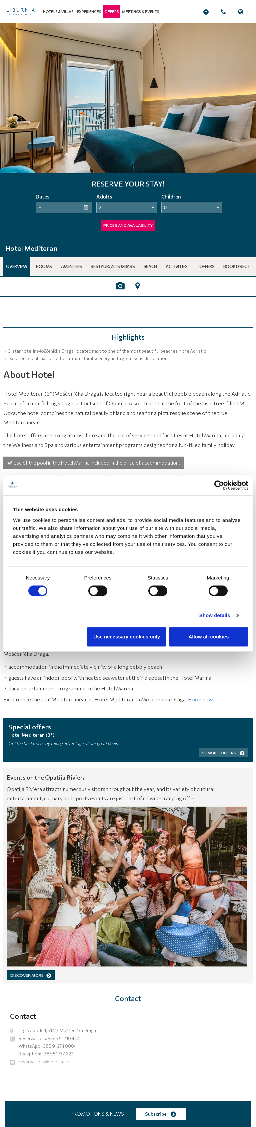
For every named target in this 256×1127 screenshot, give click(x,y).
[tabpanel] (128, 131)
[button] (111, 11)
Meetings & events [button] (140, 11)
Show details (214, 615)
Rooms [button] (44, 266)
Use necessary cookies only (126, 636)
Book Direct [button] (236, 266)
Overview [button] (16, 266)
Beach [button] (150, 266)
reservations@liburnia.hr (43, 1061)
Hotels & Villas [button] (58, 11)
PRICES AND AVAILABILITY (128, 225)
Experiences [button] (89, 11)
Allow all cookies (208, 636)
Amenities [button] (71, 266)
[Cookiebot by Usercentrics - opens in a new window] (219, 485)
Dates (42, 196)
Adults (104, 196)
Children (171, 196)
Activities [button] (176, 266)
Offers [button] (207, 266)
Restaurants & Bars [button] (113, 266)
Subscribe (160, 1114)
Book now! (201, 699)
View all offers (223, 752)
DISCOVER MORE (30, 975)
